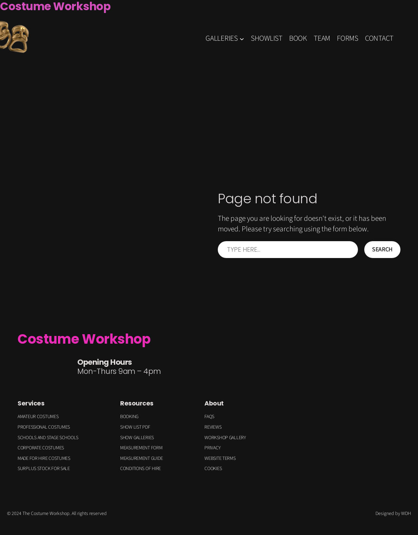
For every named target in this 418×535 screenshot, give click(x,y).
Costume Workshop (84, 339)
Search (382, 249)
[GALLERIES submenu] (242, 39)
